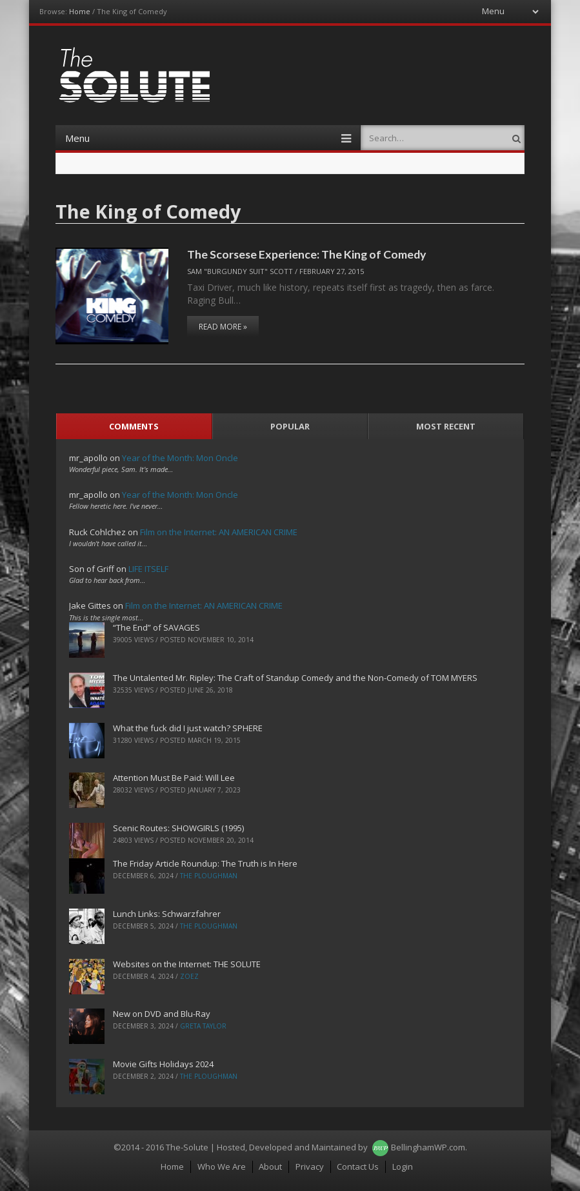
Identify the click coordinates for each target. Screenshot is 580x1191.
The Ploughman (208, 875)
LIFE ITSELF (148, 569)
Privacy (309, 1166)
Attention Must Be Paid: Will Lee (174, 777)
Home (79, 11)
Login (402, 1166)
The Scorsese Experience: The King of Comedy (306, 254)
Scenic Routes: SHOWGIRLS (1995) (178, 828)
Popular (290, 426)
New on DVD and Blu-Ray (161, 1013)
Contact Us (358, 1166)
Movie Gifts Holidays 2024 (163, 1064)
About (270, 1166)
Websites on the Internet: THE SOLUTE (187, 964)
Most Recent (445, 426)
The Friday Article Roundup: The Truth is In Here (205, 863)
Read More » (223, 326)
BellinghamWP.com (428, 1147)
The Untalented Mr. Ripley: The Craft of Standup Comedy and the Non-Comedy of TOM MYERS (295, 678)
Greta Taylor (203, 1025)
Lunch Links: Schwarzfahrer (167, 914)
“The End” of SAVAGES (156, 627)
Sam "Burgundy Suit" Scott (240, 271)
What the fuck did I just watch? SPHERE (188, 728)
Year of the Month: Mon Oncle (180, 458)
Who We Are (221, 1166)
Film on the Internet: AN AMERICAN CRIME (218, 532)
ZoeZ (189, 976)
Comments (134, 426)
